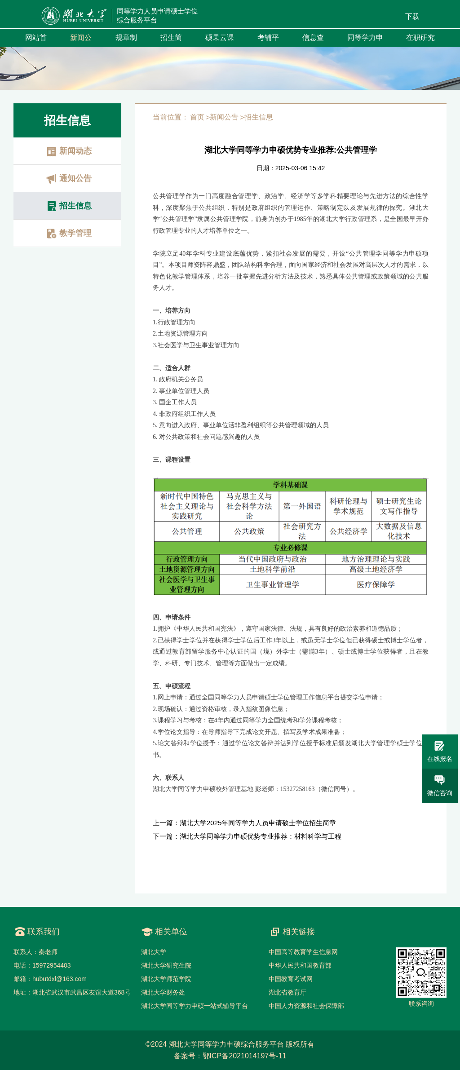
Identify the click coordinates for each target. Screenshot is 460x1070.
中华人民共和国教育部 (300, 965)
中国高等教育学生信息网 (303, 951)
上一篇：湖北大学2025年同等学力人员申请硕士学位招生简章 (244, 823)
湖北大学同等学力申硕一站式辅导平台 (194, 1005)
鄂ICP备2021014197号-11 (245, 1056)
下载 (412, 16)
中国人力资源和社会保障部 (306, 1005)
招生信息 (258, 117)
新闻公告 (224, 117)
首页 (197, 117)
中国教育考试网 (291, 978)
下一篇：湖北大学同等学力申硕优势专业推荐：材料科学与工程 (247, 836)
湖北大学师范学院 (166, 978)
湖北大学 (153, 951)
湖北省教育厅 (287, 992)
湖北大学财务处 (163, 992)
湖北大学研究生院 (166, 965)
